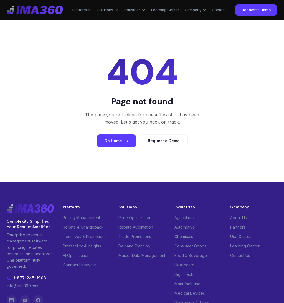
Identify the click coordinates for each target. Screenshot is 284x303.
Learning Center (165, 9)
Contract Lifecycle (79, 264)
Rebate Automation (135, 227)
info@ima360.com (23, 285)
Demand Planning (134, 246)
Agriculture (184, 217)
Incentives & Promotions (84, 236)
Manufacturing (187, 283)
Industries (135, 9)
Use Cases (240, 236)
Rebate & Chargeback (83, 227)
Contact (219, 9)
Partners (237, 227)
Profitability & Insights (82, 246)
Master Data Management (141, 255)
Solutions (107, 9)
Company (195, 9)
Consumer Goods (190, 246)
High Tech (183, 274)
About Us (238, 217)
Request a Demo (256, 9)
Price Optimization (134, 217)
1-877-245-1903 (26, 278)
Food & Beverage (190, 255)
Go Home (116, 140)
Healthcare (184, 264)
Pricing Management (81, 217)
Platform (82, 9)
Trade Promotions (134, 236)
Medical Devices (189, 293)
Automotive (184, 227)
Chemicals (183, 236)
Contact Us (240, 255)
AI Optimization (76, 255)
